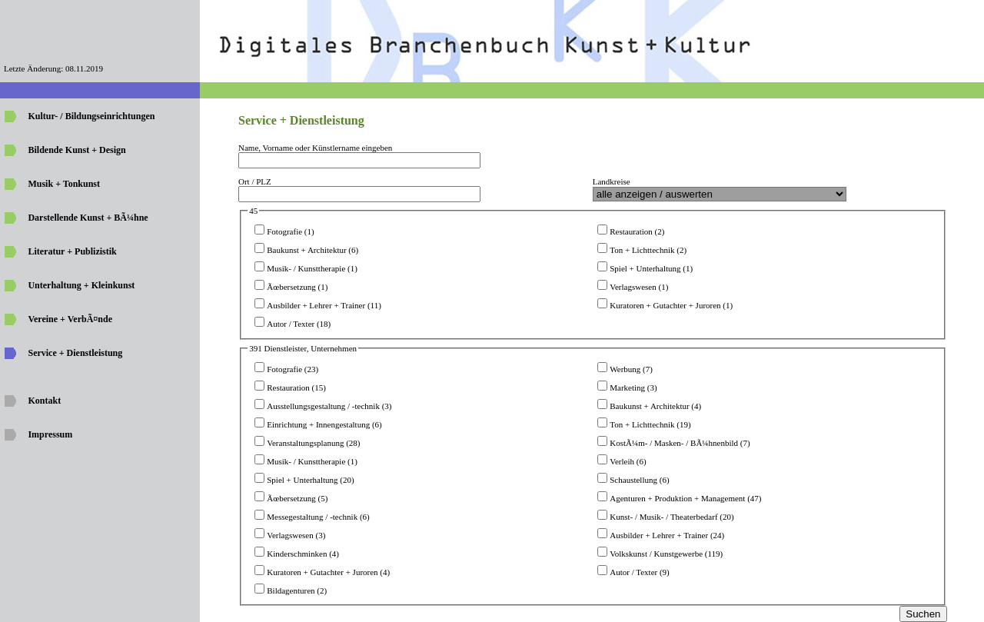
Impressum (50, 434)
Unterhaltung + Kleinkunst (81, 285)
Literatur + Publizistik (72, 251)
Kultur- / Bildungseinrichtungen (91, 116)
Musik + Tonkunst (64, 183)
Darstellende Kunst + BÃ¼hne (88, 217)
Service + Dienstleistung (75, 353)
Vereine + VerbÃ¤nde (70, 319)
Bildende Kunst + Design (76, 150)
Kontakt (44, 400)
